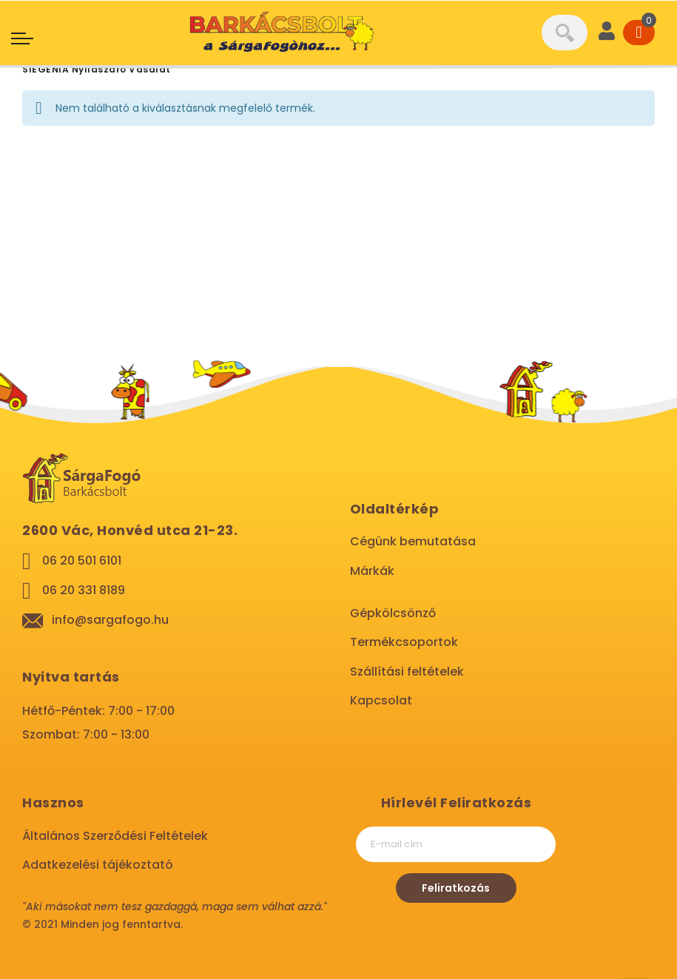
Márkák (372, 570)
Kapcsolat (381, 700)
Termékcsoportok (404, 641)
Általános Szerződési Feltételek (115, 835)
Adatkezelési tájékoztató (97, 864)
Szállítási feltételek (407, 671)
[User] (607, 32)
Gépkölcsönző (393, 613)
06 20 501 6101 (81, 560)
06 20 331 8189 (83, 590)
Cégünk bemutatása (413, 541)
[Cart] (639, 32)
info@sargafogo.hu (110, 619)
